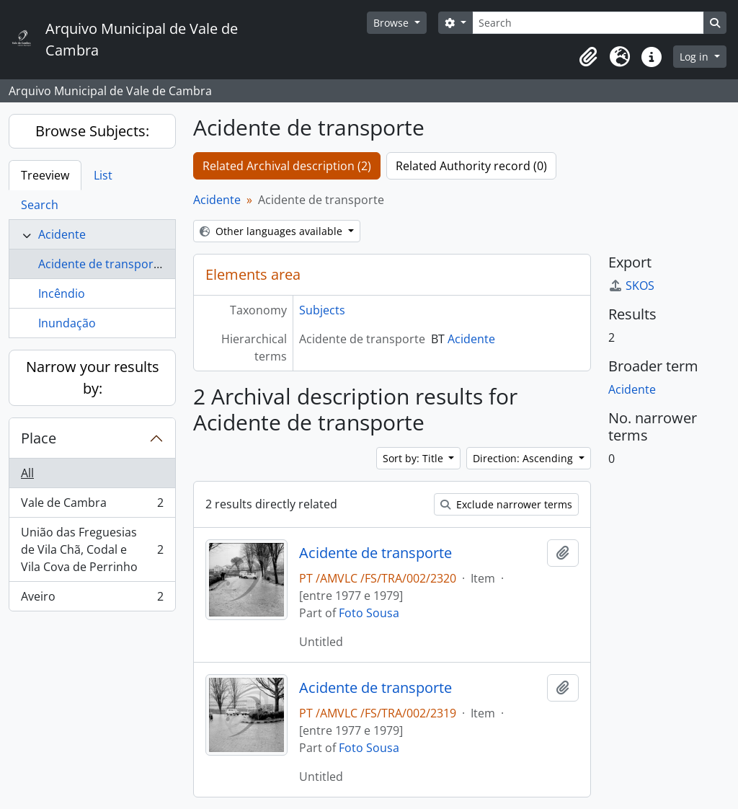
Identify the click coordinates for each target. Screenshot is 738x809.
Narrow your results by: (92, 377)
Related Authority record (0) (471, 166)
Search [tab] (39, 205)
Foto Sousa (369, 613)
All (27, 473)
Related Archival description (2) (287, 166)
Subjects (322, 310)
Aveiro (92, 599)
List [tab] (103, 175)
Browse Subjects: (92, 131)
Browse (392, 23)
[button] (588, 57)
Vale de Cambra (92, 506)
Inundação (67, 323)
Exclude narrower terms (506, 504)
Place (38, 438)
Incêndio (61, 293)
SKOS (631, 285)
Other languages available (272, 231)
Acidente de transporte (101, 264)
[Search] (588, 23)
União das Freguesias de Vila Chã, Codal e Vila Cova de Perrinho (92, 549)
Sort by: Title (414, 458)
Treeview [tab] (45, 175)
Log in (695, 56)
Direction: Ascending (524, 458)
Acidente (62, 234)
